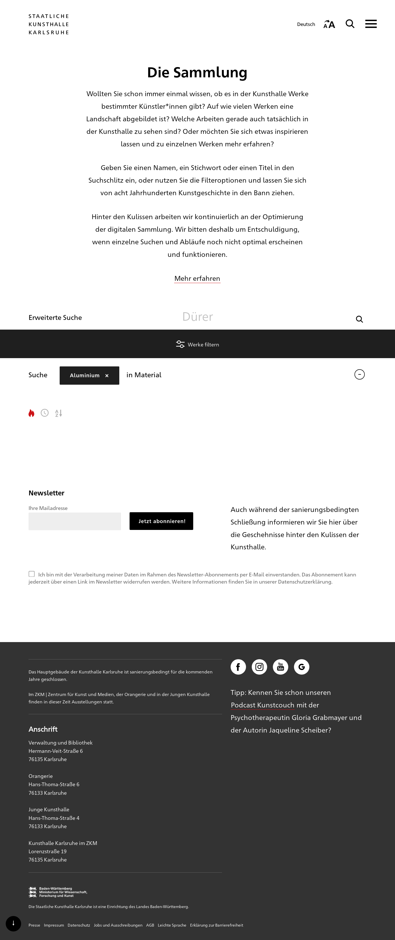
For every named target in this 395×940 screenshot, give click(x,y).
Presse (34, 924)
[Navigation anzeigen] (367, 24)
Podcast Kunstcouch (263, 704)
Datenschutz (79, 924)
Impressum (54, 924)
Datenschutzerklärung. (305, 581)
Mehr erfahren (197, 278)
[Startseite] (48, 31)
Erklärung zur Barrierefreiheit (216, 924)
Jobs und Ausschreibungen (118, 924)
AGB (150, 924)
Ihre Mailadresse (48, 507)
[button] (359, 319)
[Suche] (350, 24)
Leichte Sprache (172, 924)
